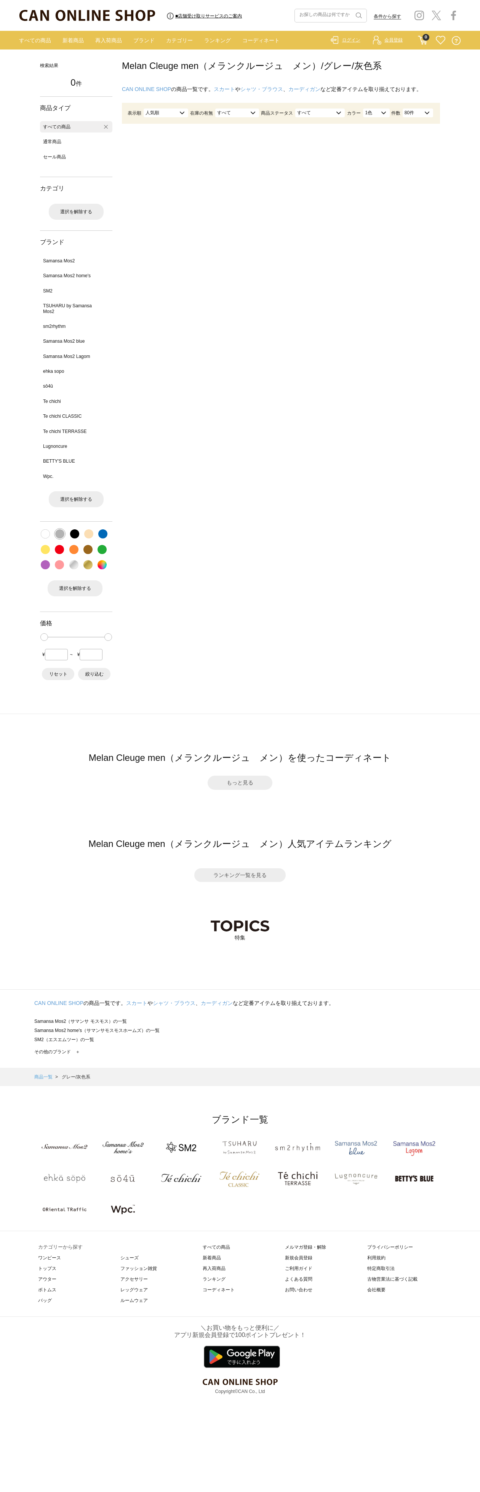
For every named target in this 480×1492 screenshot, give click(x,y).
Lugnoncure (55, 446)
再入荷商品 (108, 40)
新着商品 (73, 40)
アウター (47, 1279)
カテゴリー (179, 40)
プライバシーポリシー (390, 1247)
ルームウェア (134, 1300)
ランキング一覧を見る (240, 875)
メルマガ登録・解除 (305, 1247)
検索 (358, 15)
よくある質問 (298, 1279)
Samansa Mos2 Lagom (66, 356)
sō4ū (48, 386)
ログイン (351, 40)
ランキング (217, 40)
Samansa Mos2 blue (64, 341)
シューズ (129, 1257)
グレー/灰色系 (76, 1077)
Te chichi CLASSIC (62, 416)
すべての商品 (35, 40)
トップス (47, 1268)
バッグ (45, 1300)
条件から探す (387, 16)
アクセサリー (134, 1279)
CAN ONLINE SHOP (146, 89)
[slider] (44, 637)
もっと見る (240, 783)
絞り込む (94, 674)
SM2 (48, 291)
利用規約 (376, 1257)
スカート (224, 89)
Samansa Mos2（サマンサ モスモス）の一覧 (80, 1021)
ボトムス (47, 1289)
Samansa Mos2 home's (67, 275)
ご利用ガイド (298, 1268)
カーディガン (304, 89)
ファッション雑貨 (138, 1268)
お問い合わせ (298, 1289)
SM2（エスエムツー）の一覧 (64, 1039)
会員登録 (393, 40)
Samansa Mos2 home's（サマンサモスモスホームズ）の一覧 (97, 1030)
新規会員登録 (298, 1257)
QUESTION (456, 40)
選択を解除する (76, 211)
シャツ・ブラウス (261, 89)
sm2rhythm (54, 326)
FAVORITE (440, 40)
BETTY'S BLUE (59, 461)
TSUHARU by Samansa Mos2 (67, 308)
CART (422, 38)
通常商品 (52, 141)
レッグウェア (134, 1289)
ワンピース (49, 1257)
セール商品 (54, 157)
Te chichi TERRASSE (65, 431)
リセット (58, 674)
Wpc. (48, 476)
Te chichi (52, 401)
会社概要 (376, 1289)
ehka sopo (53, 371)
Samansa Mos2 (59, 261)
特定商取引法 (381, 1268)
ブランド (144, 40)
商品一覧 (43, 1077)
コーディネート (261, 40)
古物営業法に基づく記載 (392, 1279)
